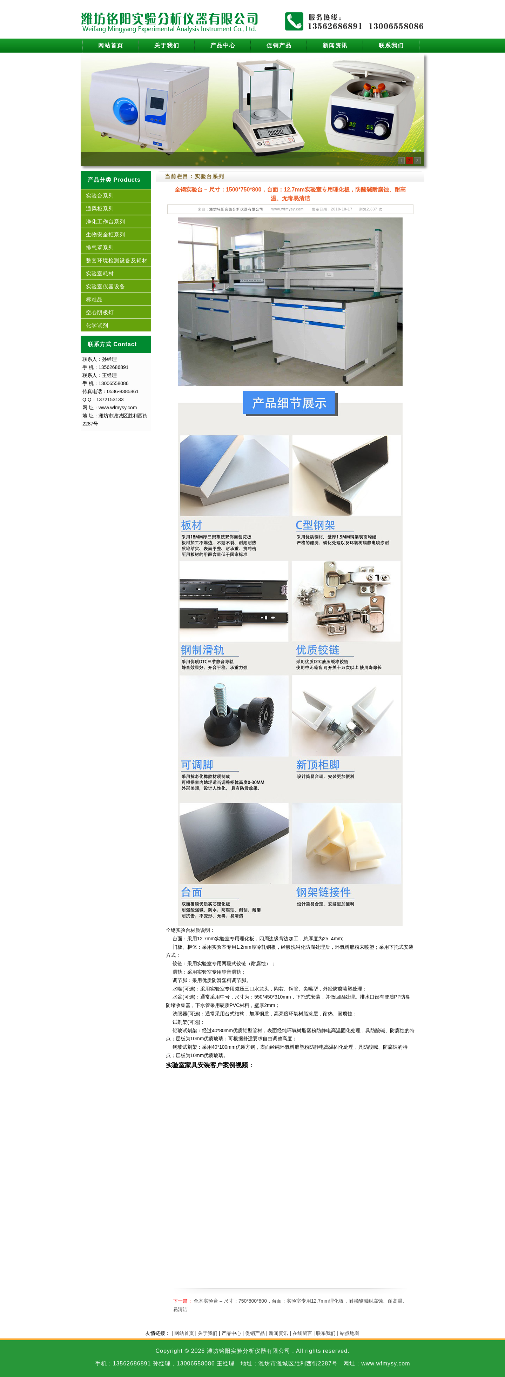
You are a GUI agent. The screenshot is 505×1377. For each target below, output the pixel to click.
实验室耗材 (100, 273)
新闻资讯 (335, 45)
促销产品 (279, 45)
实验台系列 (100, 196)
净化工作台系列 (105, 221)
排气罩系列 (100, 247)
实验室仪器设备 (105, 286)
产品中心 (223, 45)
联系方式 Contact (112, 344)
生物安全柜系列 (105, 234)
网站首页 (110, 45)
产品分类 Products (114, 180)
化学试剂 (97, 325)
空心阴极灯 (100, 312)
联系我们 (391, 45)
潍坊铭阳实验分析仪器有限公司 (236, 209)
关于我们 (167, 45)
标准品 (94, 299)
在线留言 (302, 1333)
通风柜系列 (100, 208)
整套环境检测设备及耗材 (117, 260)
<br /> (290, 1175)
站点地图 (349, 1333)
